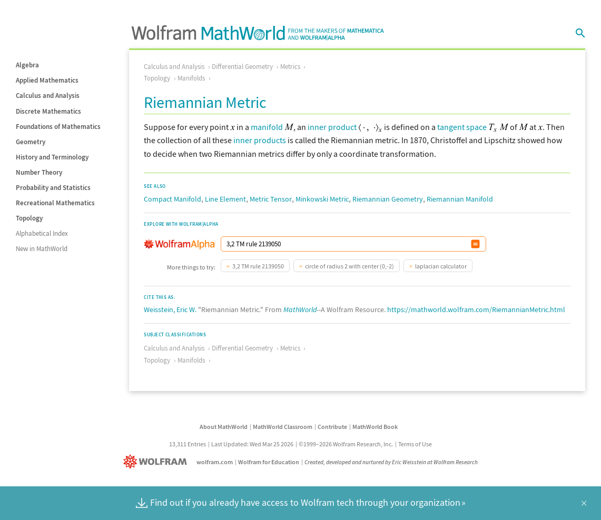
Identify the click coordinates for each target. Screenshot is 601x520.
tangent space (462, 127)
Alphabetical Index (42, 233)
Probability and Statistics (53, 187)
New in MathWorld (41, 248)
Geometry (30, 141)
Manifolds (191, 78)
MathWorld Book (375, 427)
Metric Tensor (271, 199)
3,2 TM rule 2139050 (258, 266)
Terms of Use (415, 444)
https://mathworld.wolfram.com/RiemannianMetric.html (476, 309)
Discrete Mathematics (48, 111)
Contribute (332, 427)
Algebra (27, 65)
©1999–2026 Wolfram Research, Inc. (346, 444)
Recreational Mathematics (55, 202)
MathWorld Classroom (282, 427)
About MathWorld (224, 427)
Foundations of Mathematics (58, 126)
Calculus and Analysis (48, 95)
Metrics (290, 66)
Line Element (225, 199)
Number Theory (39, 172)
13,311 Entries (187, 444)
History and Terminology (52, 157)
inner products (259, 140)
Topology (29, 218)
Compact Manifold (172, 199)
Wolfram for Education (268, 462)
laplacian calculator (441, 266)
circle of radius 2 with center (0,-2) (349, 266)
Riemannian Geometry (387, 199)
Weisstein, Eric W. (170, 309)
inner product (332, 127)
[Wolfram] (157, 462)
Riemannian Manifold (460, 199)
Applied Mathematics (47, 80)
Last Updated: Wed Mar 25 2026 (252, 444)
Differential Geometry (242, 66)
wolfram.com (214, 462)
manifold (267, 127)
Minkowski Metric (322, 199)
